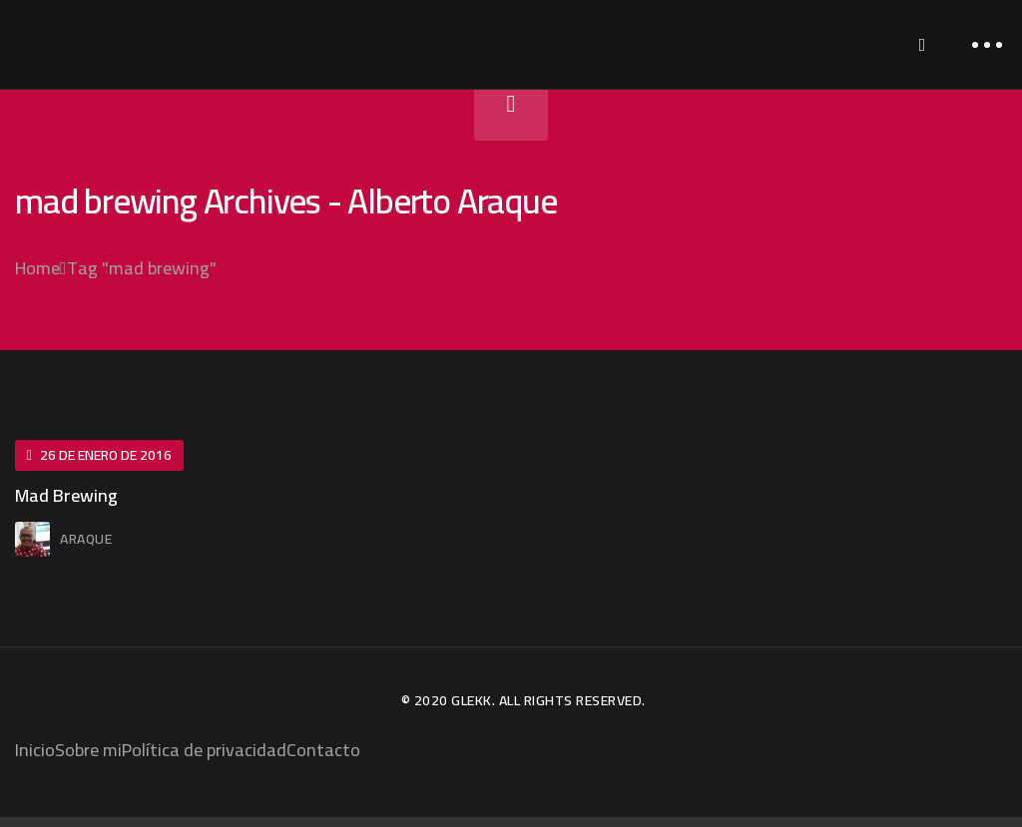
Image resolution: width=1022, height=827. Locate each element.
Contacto (323, 749)
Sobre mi (88, 749)
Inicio (35, 749)
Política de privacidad (204, 749)
